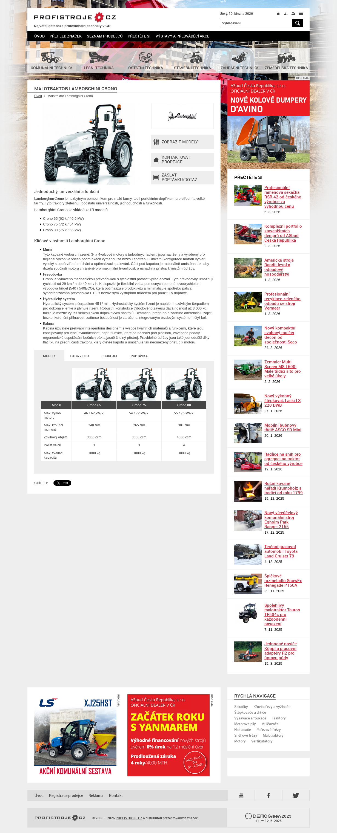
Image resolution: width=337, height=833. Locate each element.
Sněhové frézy (245, 735)
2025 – (268, 818)
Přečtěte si (139, 36)
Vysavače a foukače (250, 718)
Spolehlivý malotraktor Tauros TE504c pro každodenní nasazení (282, 614)
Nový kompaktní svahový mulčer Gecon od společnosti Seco (280, 335)
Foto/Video (79, 356)
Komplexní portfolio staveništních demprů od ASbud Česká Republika (283, 233)
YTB (242, 795)
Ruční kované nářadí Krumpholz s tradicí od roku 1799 (283, 488)
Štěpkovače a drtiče (250, 712)
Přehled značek (66, 36)
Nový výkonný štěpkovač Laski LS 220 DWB (282, 400)
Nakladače (242, 729)
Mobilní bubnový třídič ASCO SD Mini (282, 427)
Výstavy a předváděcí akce (182, 36)
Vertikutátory (262, 741)
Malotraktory (273, 735)
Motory (240, 741)
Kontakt (116, 795)
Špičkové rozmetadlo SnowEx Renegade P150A (283, 580)
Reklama (96, 795)
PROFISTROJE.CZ (75, 17)
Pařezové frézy (268, 729)
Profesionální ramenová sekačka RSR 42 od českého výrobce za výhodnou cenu (282, 197)
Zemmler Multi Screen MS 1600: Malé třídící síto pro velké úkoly (282, 368)
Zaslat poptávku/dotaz (175, 177)
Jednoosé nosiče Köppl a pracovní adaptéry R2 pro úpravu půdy (280, 650)
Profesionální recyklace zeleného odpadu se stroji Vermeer (282, 301)
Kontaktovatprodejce (171, 160)
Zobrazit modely (175, 142)
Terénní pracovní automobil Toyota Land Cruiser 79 (281, 551)
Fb (269, 795)
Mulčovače (270, 723)
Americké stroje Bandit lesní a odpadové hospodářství (279, 267)
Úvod (39, 36)
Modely (49, 356)
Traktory (279, 718)
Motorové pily (245, 723)
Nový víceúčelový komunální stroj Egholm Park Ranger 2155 (281, 519)
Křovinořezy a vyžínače (271, 706)
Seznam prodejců (105, 36)
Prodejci (109, 356)
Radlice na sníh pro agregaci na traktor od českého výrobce (283, 458)
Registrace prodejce (66, 795)
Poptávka (139, 356)
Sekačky (241, 706)
